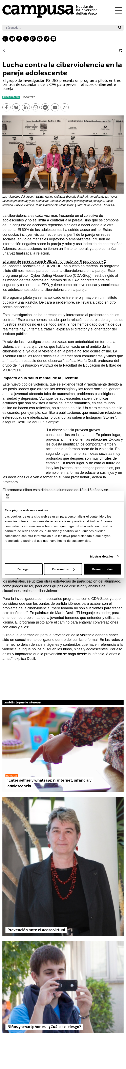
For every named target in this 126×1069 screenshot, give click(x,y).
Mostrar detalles (102, 556)
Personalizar (63, 569)
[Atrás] (4, 50)
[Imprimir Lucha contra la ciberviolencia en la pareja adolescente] (121, 50)
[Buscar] (59, 28)
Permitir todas (102, 569)
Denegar (24, 569)
